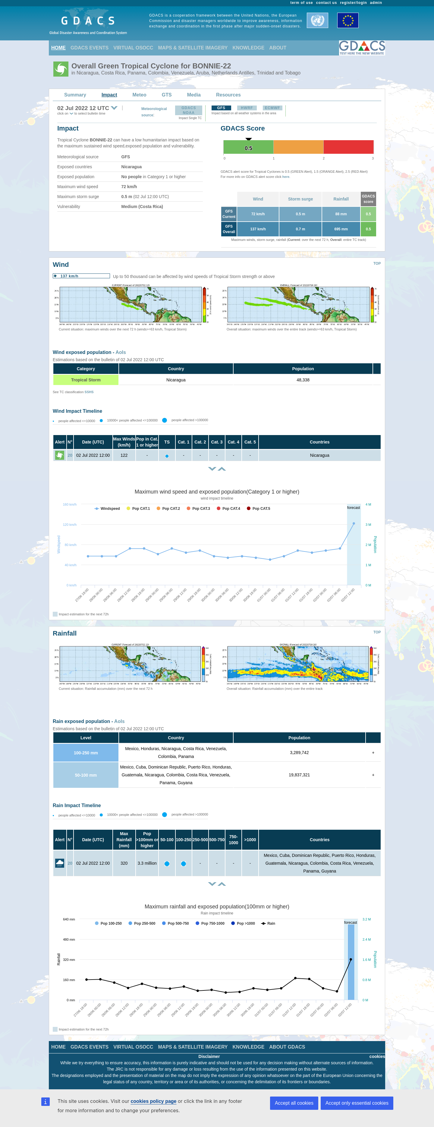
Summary (75, 94)
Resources (228, 94)
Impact (109, 94)
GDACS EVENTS (89, 47)
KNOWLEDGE (249, 47)
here (285, 176)
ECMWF (272, 108)
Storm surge (300, 199)
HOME (58, 47)
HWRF (247, 108)
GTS (167, 94)
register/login (353, 3)
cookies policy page (153, 1101)
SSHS (89, 392)
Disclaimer (209, 1056)
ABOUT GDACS (287, 1047)
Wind (258, 199)
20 (70, 455)
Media (194, 94)
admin (376, 3)
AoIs (120, 352)
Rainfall (341, 199)
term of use (302, 3)
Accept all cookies (294, 1103)
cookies (377, 1056)
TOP (377, 263)
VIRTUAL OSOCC (133, 47)
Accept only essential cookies (357, 1103)
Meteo (139, 94)
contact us (326, 3)
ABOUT (277, 47)
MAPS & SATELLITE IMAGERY (193, 47)
